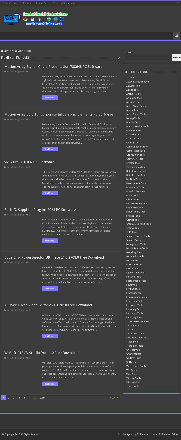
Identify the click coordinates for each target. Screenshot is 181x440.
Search (128, 52)
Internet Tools (133, 240)
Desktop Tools (133, 179)
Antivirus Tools (133, 102)
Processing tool (134, 293)
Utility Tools (132, 362)
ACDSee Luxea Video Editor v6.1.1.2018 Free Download (48, 305)
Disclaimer (28, 3)
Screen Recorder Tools (137, 321)
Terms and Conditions (64, 3)
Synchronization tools (137, 337)
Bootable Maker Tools (137, 126)
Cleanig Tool (132, 142)
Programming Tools (136, 297)
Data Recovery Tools (136, 171)
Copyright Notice (11, 3)
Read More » (50, 97)
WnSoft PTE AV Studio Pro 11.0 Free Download (41, 353)
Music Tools (132, 260)
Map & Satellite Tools (137, 248)
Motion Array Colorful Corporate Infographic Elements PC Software (58, 114)
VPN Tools (131, 370)
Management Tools (136, 244)
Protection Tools (134, 301)
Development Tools (136, 183)
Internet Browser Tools (138, 236)
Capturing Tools (134, 134)
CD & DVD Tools (134, 138)
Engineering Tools (135, 207)
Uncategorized (133, 354)
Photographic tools (136, 280)
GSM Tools (131, 232)
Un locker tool (133, 350)
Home (5, 50)
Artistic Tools (132, 110)
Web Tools (131, 374)
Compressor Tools (135, 150)
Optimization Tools (136, 272)
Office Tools (132, 268)
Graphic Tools (133, 228)
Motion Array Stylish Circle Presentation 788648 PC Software (53, 66)
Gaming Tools (133, 219)
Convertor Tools (134, 159)
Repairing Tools (134, 317)
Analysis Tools (133, 94)
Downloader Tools (135, 191)
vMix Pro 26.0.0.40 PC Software (29, 162)
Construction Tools (135, 154)
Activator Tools (134, 85)
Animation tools (134, 98)
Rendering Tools (134, 313)
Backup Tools (133, 118)
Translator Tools (134, 345)
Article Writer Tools (136, 106)
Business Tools (133, 130)
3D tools (130, 77)
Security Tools (133, 325)
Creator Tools (133, 163)
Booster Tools (133, 122)
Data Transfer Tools (136, 175)
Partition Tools (133, 276)
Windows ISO (133, 382)
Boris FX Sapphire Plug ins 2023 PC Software (40, 210)
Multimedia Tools (135, 256)
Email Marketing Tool (137, 203)
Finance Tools (133, 215)
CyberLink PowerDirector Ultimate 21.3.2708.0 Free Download (54, 257)
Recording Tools (134, 305)
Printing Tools (133, 289)
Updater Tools (133, 358)
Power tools (132, 285)
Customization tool (135, 167)
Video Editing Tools (15, 72)
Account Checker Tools (137, 81)
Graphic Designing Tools (138, 224)
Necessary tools (134, 264)
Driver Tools (132, 195)
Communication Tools (137, 146)
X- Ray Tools (132, 386)
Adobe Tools (132, 89)
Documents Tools (135, 187)
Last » (42, 397)
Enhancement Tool (135, 211)
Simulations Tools (135, 333)
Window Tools (133, 378)
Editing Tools (132, 199)
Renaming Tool (134, 309)
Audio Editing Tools (136, 114)
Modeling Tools (134, 252)
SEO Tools (131, 329)
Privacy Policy (43, 3)
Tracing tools (133, 341)
